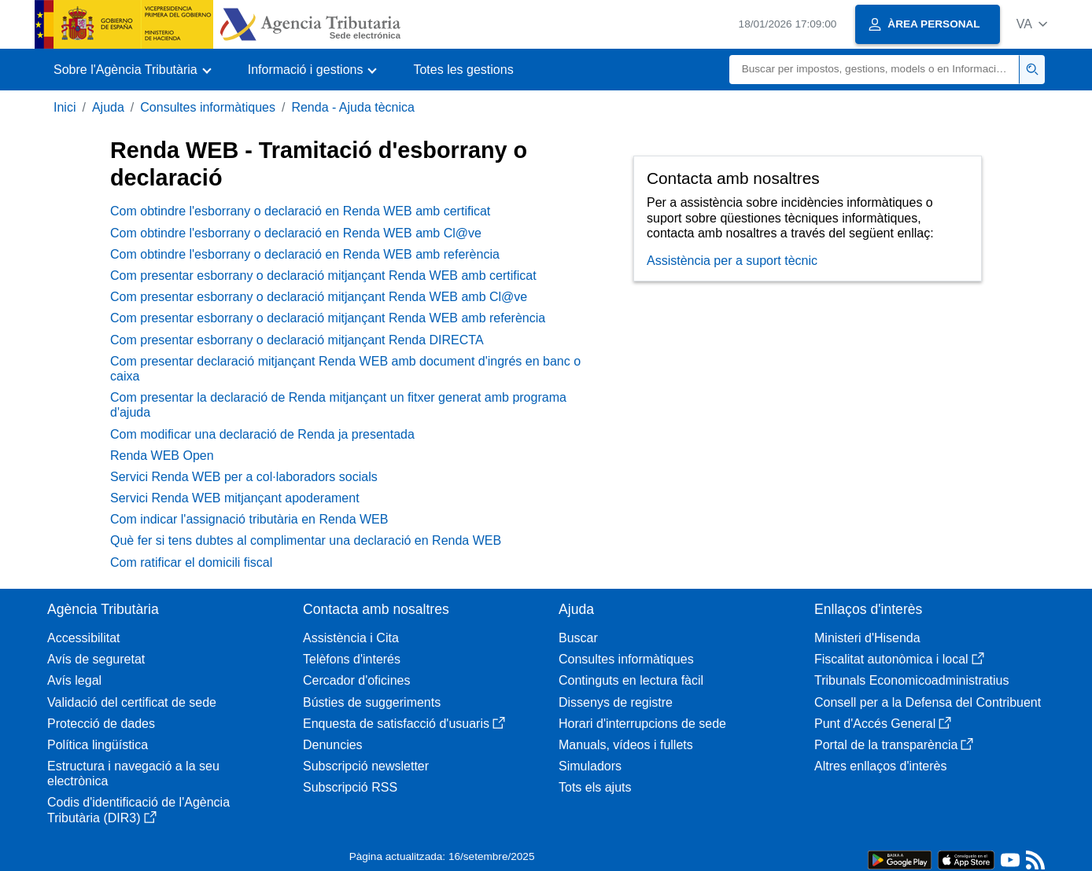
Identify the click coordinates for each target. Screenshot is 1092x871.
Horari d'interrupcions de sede (642, 723)
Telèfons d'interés (351, 659)
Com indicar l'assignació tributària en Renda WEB (249, 519)
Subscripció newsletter (366, 766)
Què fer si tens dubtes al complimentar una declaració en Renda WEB (305, 540)
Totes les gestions (463, 69)
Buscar (578, 638)
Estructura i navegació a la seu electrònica (133, 773)
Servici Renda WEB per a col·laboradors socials (244, 476)
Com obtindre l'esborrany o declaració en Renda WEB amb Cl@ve (295, 233)
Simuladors (590, 766)
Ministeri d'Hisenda (867, 638)
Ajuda (108, 107)
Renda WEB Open (162, 455)
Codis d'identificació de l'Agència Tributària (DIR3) (138, 810)
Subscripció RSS (350, 787)
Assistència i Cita (351, 638)
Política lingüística (97, 745)
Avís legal (74, 680)
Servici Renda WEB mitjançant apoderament (235, 498)
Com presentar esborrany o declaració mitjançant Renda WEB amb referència (327, 318)
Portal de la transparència (893, 745)
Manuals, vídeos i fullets (626, 745)
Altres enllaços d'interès (880, 766)
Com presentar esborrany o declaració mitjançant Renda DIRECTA (297, 340)
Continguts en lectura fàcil (631, 680)
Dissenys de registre (616, 702)
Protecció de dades (101, 723)
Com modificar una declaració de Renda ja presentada (262, 434)
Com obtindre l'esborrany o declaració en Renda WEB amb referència (305, 254)
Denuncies (333, 745)
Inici (64, 107)
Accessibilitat (83, 638)
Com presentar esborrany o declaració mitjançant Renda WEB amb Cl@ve (318, 296)
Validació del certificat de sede (131, 702)
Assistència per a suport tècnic (732, 260)
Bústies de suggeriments (372, 702)
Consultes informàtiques (207, 107)
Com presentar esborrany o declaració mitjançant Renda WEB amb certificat (323, 275)
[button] (1031, 24)
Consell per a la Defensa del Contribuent (927, 702)
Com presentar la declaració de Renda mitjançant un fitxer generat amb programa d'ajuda (338, 405)
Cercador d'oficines (356, 680)
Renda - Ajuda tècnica (353, 107)
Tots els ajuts (595, 787)
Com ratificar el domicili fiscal (191, 562)
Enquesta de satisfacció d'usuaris (404, 723)
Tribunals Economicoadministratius (911, 680)
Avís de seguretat (96, 659)
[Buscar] (874, 69)
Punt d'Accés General (882, 723)
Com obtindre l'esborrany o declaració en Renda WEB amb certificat (300, 211)
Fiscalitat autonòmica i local (899, 659)
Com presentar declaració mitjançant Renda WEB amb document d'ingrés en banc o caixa (345, 369)
